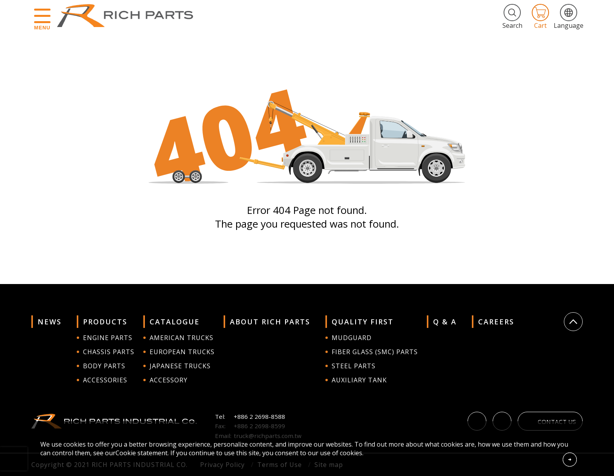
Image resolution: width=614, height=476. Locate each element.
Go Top (573, 321)
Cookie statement (142, 453)
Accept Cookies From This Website (570, 459)
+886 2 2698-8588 (259, 416)
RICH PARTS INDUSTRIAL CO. (129, 15)
